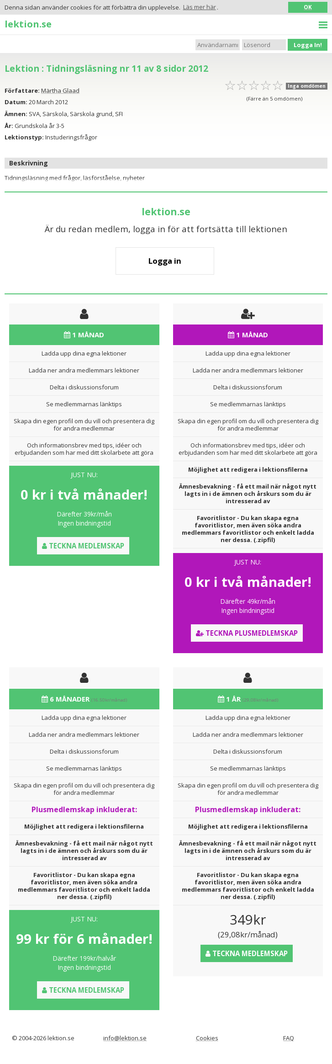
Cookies (207, 1038)
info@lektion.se (125, 1038)
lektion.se (28, 23)
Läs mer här (199, 7)
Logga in (164, 260)
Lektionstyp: (24, 137)
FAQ (288, 1038)
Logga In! (308, 45)
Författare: (22, 90)
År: (9, 126)
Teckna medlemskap (83, 545)
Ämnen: (16, 114)
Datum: (16, 102)
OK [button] (308, 7)
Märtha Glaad (60, 90)
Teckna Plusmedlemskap (247, 633)
